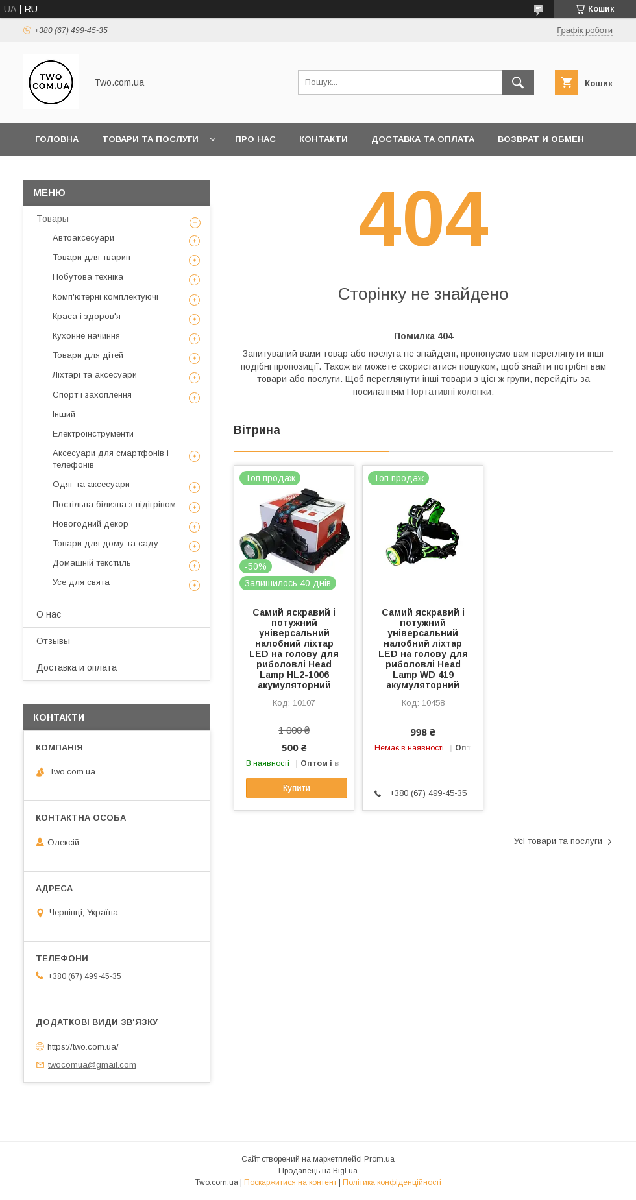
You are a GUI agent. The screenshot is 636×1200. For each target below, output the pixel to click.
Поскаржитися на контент (290, 1182)
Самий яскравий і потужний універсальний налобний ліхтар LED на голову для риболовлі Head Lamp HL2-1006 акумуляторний (294, 648)
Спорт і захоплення (92, 395)
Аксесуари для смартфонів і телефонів (111, 459)
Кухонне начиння (86, 336)
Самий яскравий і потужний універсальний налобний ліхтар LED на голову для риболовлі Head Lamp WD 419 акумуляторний (423, 648)
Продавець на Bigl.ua (318, 1170)
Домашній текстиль (92, 563)
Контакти (323, 139)
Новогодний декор (90, 524)
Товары (52, 218)
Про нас (255, 139)
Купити (296, 788)
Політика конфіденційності (392, 1182)
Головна (57, 139)
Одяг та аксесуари (91, 484)
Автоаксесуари (83, 238)
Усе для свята (81, 582)
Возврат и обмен (541, 139)
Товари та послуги (150, 139)
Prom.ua (379, 1159)
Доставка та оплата (422, 139)
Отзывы (53, 641)
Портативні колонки (449, 392)
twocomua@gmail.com (92, 1065)
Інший (64, 414)
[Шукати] (518, 82)
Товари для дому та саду (105, 543)
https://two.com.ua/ (83, 1046)
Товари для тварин (91, 257)
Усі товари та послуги (558, 841)
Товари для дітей (88, 355)
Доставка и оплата (76, 667)
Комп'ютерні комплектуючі (105, 297)
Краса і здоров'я (87, 316)
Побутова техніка (88, 277)
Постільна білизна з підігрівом (114, 504)
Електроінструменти (93, 433)
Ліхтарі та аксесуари (95, 374)
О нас (48, 614)
